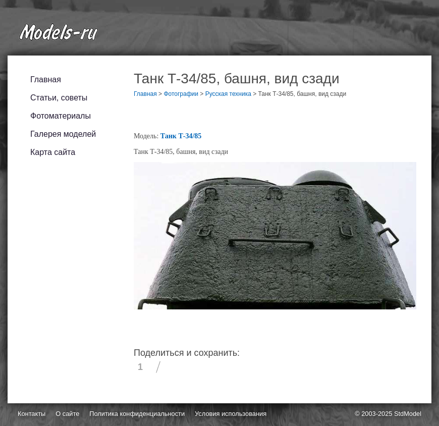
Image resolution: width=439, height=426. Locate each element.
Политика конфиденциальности (137, 413)
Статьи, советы (58, 97)
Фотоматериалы (60, 116)
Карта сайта (52, 152)
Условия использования (230, 413)
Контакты (31, 413)
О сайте (67, 413)
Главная (45, 79)
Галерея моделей (63, 134)
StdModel (407, 413)
